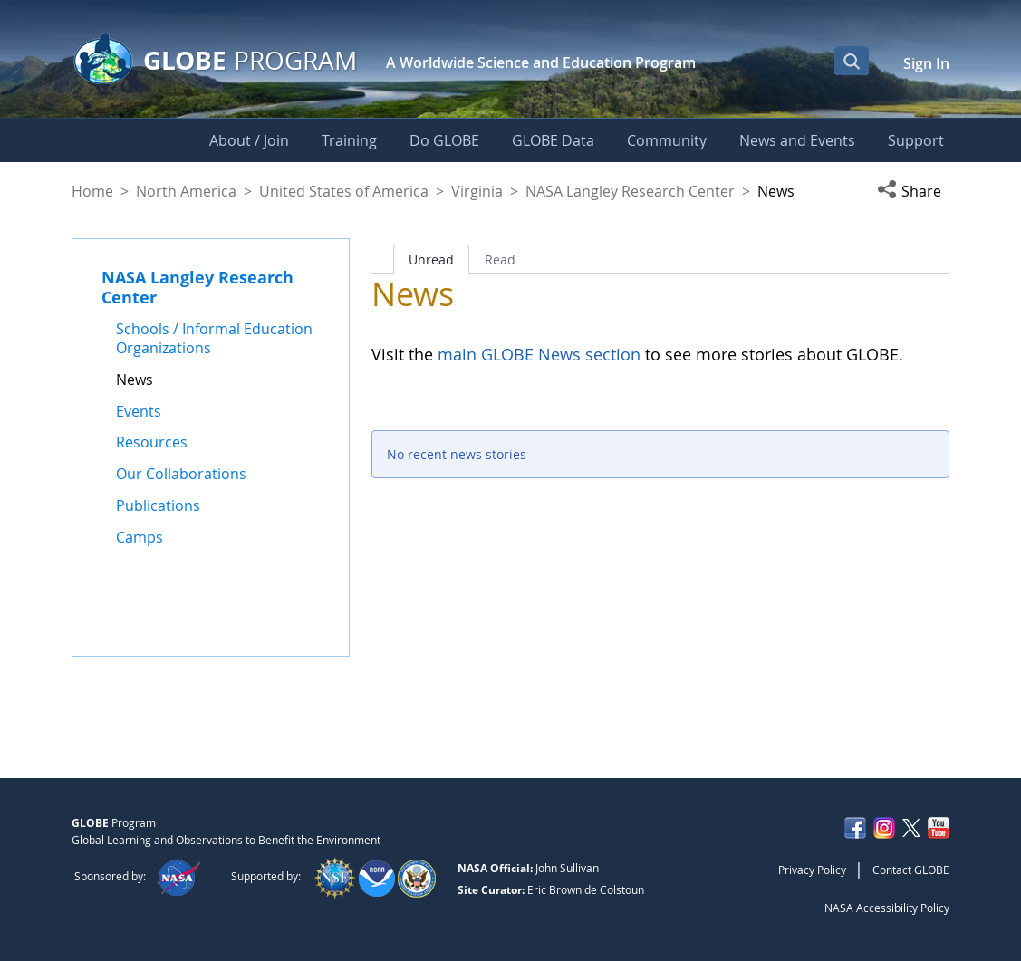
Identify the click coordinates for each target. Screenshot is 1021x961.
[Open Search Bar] (851, 60)
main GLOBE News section (537, 354)
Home (92, 191)
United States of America (344, 191)
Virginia (477, 191)
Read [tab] (500, 259)
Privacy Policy (812, 869)
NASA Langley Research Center (630, 191)
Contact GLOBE (910, 869)
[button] (913, 191)
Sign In (926, 63)
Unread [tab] (431, 259)
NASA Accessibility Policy (886, 907)
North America (186, 191)
